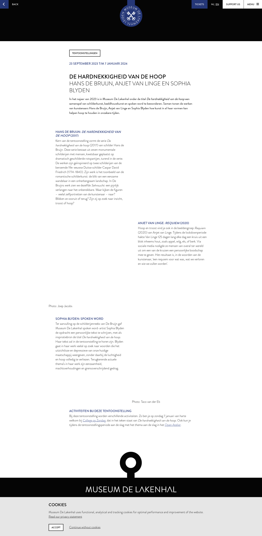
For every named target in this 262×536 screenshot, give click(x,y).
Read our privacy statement (65, 516)
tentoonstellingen (84, 53)
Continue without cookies (85, 527)
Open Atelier (173, 425)
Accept (56, 527)
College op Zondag (94, 420)
